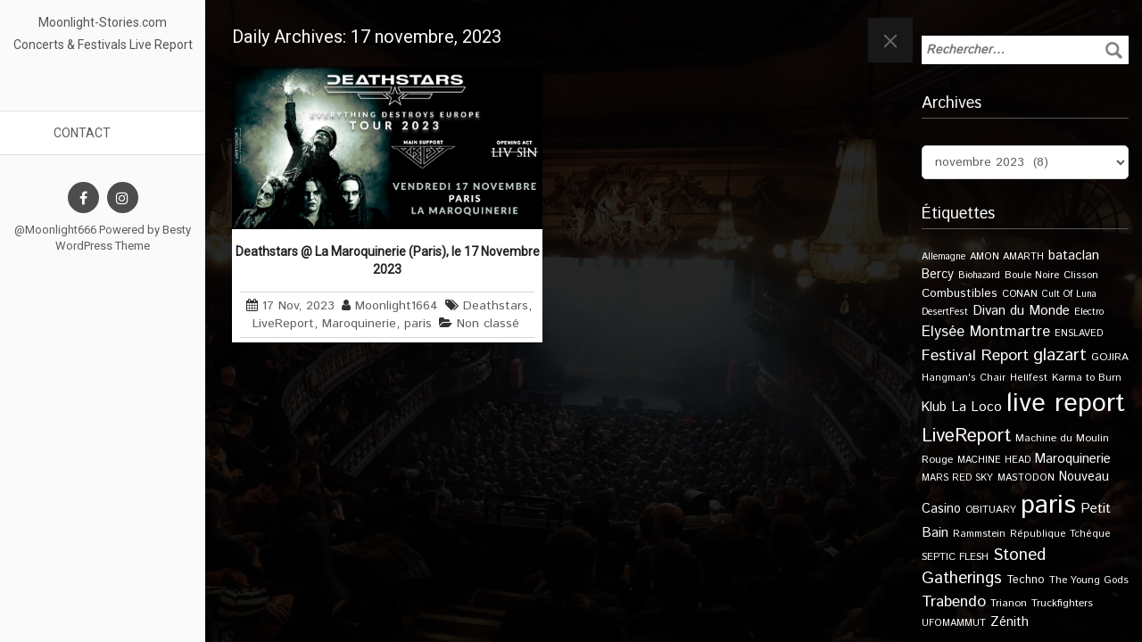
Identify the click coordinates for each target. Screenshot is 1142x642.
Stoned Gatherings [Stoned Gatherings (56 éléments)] (984, 567)
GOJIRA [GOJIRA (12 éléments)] (1110, 357)
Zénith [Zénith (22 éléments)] (1009, 622)
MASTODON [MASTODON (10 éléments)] (1026, 478)
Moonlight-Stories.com (102, 22)
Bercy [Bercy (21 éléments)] (938, 275)
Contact (82, 133)
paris (418, 324)
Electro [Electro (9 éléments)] (1089, 312)
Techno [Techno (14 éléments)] (1025, 580)
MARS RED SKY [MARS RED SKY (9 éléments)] (957, 478)
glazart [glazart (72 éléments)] (1060, 355)
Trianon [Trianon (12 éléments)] (1008, 603)
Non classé (488, 324)
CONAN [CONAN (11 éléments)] (1020, 293)
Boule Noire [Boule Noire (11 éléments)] (1032, 275)
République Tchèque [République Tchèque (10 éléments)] (1060, 534)
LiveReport (283, 324)
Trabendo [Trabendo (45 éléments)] (954, 601)
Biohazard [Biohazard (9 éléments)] (979, 275)
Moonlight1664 (396, 306)
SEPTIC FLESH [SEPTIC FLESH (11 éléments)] (955, 556)
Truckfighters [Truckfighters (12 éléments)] (1062, 603)
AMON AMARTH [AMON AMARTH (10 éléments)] (1007, 257)
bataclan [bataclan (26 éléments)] (1073, 256)
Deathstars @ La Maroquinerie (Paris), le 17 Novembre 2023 (388, 260)
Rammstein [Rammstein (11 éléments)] (979, 533)
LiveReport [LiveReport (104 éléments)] (966, 436)
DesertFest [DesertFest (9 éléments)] (945, 312)
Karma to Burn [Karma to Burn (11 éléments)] (1086, 377)
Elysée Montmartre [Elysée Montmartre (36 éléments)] (986, 331)
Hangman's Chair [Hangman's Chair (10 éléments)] (963, 378)
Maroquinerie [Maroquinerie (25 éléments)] (1073, 458)
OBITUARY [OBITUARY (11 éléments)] (990, 509)
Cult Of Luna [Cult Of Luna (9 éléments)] (1069, 294)
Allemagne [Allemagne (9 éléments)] (943, 257)
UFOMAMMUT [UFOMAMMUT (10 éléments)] (954, 623)
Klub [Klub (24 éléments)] (934, 407)
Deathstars (495, 306)
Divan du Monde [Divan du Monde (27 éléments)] (1021, 311)
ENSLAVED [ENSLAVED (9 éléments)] (1079, 333)
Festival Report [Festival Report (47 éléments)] (975, 355)
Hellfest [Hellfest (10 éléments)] (1028, 378)
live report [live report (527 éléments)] (1065, 403)
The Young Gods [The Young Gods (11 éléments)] (1089, 580)
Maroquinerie (359, 324)
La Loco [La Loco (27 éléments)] (976, 407)
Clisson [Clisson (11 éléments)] (1080, 275)
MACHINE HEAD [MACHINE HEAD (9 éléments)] (993, 460)
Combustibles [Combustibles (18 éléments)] (959, 293)
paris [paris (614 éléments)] (1048, 505)
